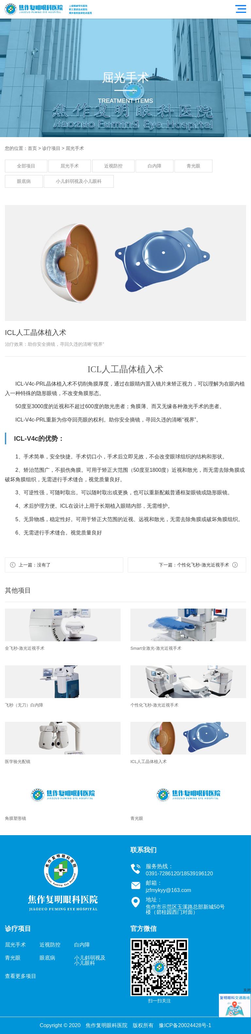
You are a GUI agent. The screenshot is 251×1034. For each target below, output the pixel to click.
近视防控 (113, 165)
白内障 (154, 165)
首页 (32, 148)
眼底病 (24, 181)
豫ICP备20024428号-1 (185, 1025)
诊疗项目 (51, 148)
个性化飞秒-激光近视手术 (203, 564)
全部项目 (26, 165)
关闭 (247, 990)
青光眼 (193, 165)
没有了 (44, 564)
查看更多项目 (20, 976)
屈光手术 (75, 148)
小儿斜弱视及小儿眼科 (79, 181)
